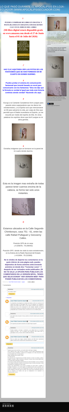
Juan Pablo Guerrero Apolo (18, 301)
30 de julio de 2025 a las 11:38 (37, 336)
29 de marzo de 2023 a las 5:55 (37, 347)
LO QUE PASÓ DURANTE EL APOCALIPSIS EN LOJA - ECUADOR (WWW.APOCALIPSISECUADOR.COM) (32, 8)
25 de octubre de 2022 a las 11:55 (36, 321)
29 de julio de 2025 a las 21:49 (37, 327)
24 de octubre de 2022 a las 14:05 (36, 313)
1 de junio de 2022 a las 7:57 (37, 300)
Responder (11, 293)
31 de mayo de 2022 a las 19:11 (37, 289)
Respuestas (9, 297)
